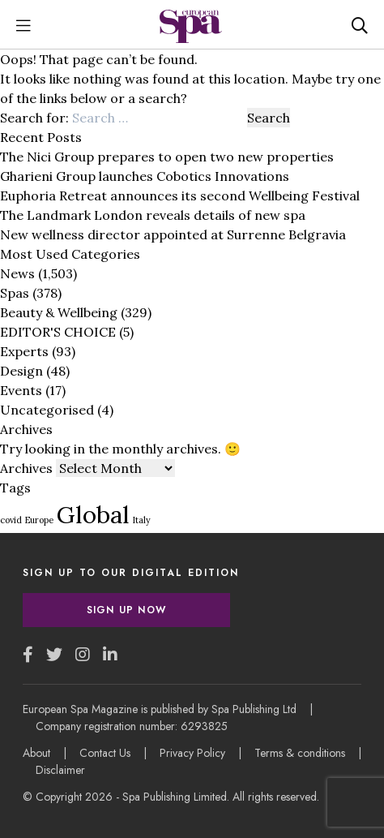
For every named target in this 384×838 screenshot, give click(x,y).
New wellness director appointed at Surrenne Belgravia (173, 234)
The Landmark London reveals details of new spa (152, 215)
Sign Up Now (126, 610)
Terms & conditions (299, 753)
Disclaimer (60, 770)
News (17, 273)
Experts (24, 351)
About (36, 753)
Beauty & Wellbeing (58, 312)
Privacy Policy (192, 753)
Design (21, 371)
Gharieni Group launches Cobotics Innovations (144, 176)
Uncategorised (47, 410)
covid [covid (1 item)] (11, 520)
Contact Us (104, 753)
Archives (26, 468)
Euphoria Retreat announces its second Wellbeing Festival (180, 195)
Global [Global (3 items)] (93, 514)
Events (21, 390)
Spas (14, 293)
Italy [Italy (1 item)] (142, 520)
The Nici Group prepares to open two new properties (167, 156)
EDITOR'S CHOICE (58, 332)
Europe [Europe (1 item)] (39, 520)
